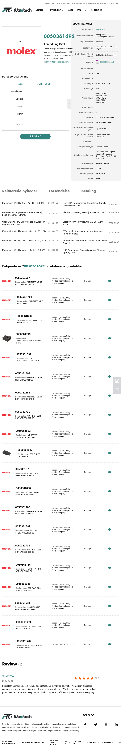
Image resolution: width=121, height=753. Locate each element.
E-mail (20, 106)
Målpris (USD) (43, 84)
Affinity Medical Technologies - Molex (105, 35)
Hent (70, 10)
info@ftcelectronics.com (57, 62)
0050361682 (23, 430)
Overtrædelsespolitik (32, 743)
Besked (19, 124)
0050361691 (23, 354)
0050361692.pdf (107, 62)
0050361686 (23, 488)
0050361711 (22, 411)
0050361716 (23, 564)
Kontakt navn (17, 91)
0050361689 (23, 622)
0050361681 (23, 526)
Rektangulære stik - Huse (95, 3)
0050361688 (22, 602)
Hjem (47, 3)
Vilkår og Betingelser (8, 742)
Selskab (19, 99)
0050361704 (24, 297)
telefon (20, 114)
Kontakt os (96, 10)
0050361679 (22, 469)
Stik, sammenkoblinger (72, 3)
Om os (80, 10)
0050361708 (22, 545)
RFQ (109, 281)
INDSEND (35, 136)
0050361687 (25, 450)
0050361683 (22, 392)
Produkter (56, 3)
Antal (20, 84)
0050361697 (22, 277)
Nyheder (91, 743)
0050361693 (24, 316)
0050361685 (23, 583)
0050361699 (22, 373)
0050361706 (22, 507)
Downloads (107, 743)
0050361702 (23, 641)
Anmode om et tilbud (54, 742)
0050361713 (23, 334)
